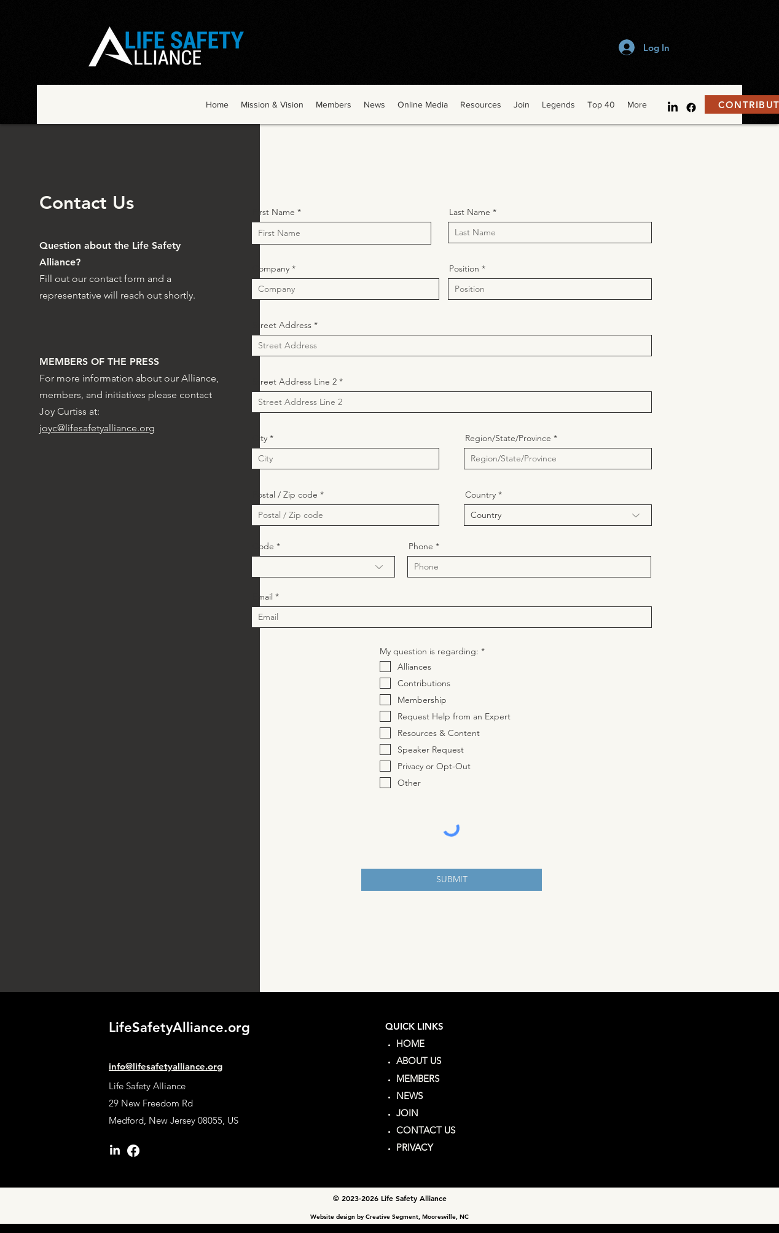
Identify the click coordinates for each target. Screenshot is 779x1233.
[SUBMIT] (451, 880)
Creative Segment (392, 1217)
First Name (273, 212)
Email (262, 596)
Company (270, 268)
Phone (421, 546)
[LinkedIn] (673, 107)
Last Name (469, 212)
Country (480, 494)
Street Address (281, 325)
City (259, 438)
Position (464, 268)
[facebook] (691, 107)
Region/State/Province (508, 438)
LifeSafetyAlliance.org (179, 1027)
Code (263, 546)
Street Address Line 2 (294, 381)
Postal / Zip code (285, 494)
